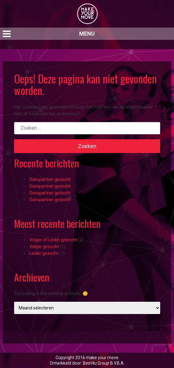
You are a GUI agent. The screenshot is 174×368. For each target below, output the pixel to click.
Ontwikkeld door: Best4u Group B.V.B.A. (87, 363)
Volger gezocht (44, 246)
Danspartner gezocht (50, 179)
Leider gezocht (43, 253)
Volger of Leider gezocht (53, 239)
